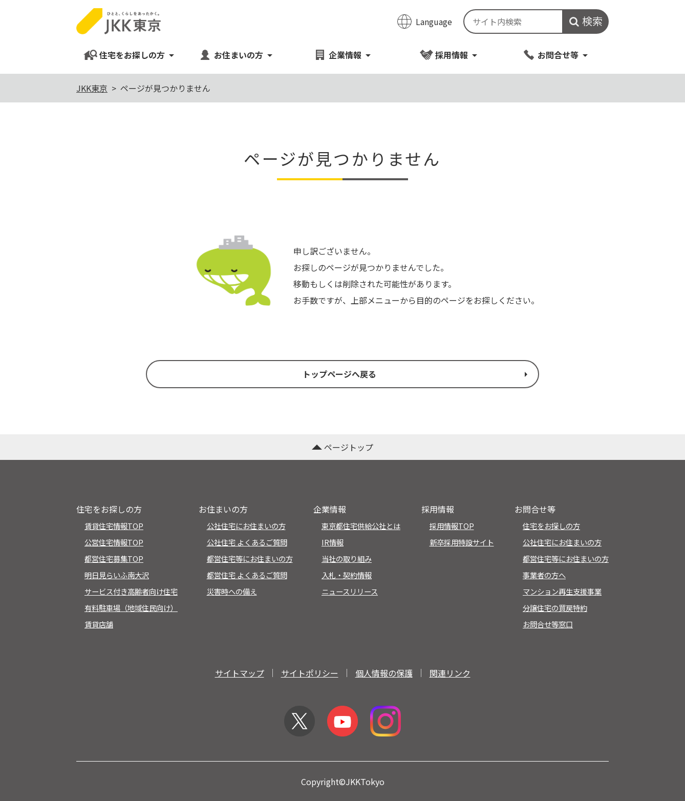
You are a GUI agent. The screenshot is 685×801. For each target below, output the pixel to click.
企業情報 (342, 54)
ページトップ (342, 447)
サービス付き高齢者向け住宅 (131, 591)
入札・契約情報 (347, 575)
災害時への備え (232, 591)
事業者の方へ (544, 575)
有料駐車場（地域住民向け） (131, 607)
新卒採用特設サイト (462, 542)
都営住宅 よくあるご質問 (247, 575)
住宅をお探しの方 (129, 54)
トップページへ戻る (416, 374)
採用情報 (448, 54)
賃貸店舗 (98, 624)
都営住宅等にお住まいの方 (250, 558)
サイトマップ (239, 673)
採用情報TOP (452, 525)
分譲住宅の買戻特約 (555, 607)
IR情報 (333, 542)
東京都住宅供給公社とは (361, 525)
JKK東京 (92, 88)
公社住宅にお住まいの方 (246, 525)
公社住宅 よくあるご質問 (247, 542)
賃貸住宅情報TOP (113, 525)
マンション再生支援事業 (562, 591)
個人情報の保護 (384, 673)
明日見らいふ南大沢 (116, 575)
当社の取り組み (347, 558)
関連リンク (450, 673)
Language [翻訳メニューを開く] (434, 21)
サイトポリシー (309, 673)
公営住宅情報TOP (113, 542)
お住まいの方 (235, 54)
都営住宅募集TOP (113, 558)
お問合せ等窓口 (548, 624)
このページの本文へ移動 (342, 1)
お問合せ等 (555, 54)
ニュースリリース (350, 591)
